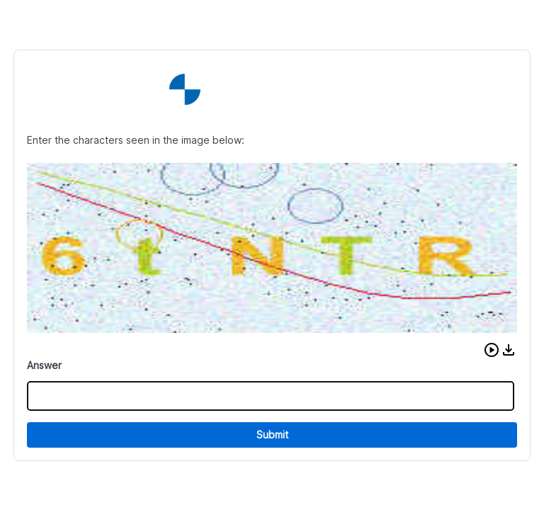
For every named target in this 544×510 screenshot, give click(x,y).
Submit (272, 435)
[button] (491, 349)
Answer (44, 365)
